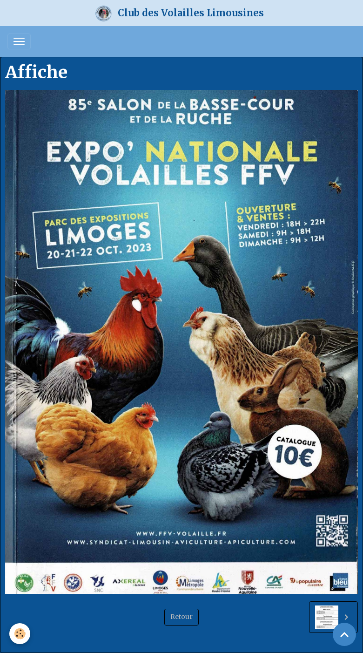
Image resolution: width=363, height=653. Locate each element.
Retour (181, 616)
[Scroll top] (344, 634)
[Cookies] (19, 633)
